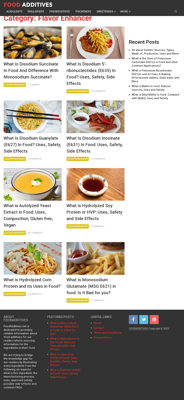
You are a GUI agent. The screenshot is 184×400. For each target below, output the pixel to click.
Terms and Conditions (107, 332)
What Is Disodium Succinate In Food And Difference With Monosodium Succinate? (31, 71)
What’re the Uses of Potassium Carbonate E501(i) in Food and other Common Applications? (155, 62)
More (124, 11)
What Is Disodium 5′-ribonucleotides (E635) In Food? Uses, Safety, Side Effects (91, 74)
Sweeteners (104, 11)
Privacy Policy (102, 337)
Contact (99, 327)
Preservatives (59, 11)
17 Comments (98, 91)
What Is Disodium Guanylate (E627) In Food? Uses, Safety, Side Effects (32, 145)
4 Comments (35, 294)
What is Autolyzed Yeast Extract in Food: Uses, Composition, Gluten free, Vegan (28, 215)
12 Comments (98, 159)
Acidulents (14, 11)
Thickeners (83, 11)
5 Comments (97, 226)
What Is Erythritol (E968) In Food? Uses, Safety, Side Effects (65, 373)
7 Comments (35, 159)
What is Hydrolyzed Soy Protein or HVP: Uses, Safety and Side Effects (94, 212)
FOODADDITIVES (138, 328)
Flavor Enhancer (15, 84)
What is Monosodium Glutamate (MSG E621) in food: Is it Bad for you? (91, 286)
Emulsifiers (36, 11)
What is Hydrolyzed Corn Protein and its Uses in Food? (32, 283)
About (97, 323)
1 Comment (34, 84)
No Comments (35, 233)
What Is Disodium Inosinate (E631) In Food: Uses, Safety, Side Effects (94, 145)
